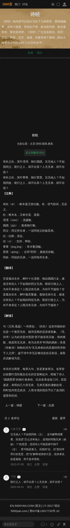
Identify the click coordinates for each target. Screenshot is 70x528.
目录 (30, 52)
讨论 (25, 4)
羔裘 (51, 405)
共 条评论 (11, 418)
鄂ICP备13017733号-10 (44, 511)
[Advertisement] (35, 95)
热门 (17, 4)
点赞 (37, 464)
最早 (63, 418)
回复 (45, 464)
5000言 (7, 4)
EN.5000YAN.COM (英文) (26, 505)
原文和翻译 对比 (35, 152)
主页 (32, 143)
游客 (24, 429)
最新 (55, 418)
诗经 (38, 143)
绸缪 (19, 405)
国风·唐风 (47, 143)
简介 (40, 52)
